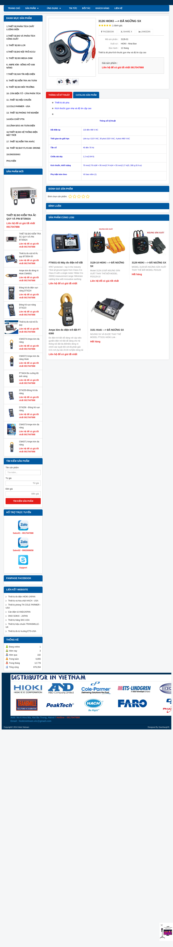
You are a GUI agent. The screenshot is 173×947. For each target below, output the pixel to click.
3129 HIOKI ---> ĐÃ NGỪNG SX (149, 227)
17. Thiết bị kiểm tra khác (20, 141)
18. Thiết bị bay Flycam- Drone (23, 148)
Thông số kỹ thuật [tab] (59, 95)
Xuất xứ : (114, 44)
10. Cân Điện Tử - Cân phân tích (23, 93)
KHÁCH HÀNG (96, 8)
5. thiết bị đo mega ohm (19, 58)
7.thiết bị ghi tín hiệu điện (20, 74)
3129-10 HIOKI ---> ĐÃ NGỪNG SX (107, 229)
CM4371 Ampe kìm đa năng (16, 435)
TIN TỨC (67, 8)
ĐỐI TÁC (80, 8)
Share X (126, 31)
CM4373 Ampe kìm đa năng (16, 424)
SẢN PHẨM (32, 8)
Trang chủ (14, 8)
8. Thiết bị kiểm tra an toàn (21, 80)
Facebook (107, 31)
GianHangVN (163, 681)
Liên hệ (112, 8)
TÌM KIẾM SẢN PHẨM (23, 488)
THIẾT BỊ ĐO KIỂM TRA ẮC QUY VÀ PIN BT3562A (30, 237)
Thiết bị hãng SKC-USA (19, 574)
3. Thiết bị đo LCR (15, 45)
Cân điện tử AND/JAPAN (19, 566)
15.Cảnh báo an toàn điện (20, 126)
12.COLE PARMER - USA (18, 106)
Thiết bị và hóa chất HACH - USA (23, 555)
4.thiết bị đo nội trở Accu (20, 52)
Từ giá (8, 465)
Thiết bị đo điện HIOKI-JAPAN (21, 551)
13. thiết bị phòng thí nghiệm (22, 113)
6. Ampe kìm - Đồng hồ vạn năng (20, 66)
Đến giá (9, 476)
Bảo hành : (114, 48)
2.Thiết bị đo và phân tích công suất (20, 37)
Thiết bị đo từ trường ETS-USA (22, 585)
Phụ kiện (11, 161)
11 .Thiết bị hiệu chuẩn (18, 100)
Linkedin (144, 31)
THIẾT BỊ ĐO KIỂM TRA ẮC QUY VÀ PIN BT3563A (21, 217)
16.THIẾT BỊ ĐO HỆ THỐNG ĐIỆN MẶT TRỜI (22, 133)
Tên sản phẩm (12, 454)
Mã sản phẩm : (112, 39)
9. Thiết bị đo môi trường (20, 87)
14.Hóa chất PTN (15, 119)
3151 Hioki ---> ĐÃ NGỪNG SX (107, 260)
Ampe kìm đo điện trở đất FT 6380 (65, 262)
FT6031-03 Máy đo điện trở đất (66, 227)
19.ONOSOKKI (13, 154)
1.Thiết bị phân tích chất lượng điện (20, 28)
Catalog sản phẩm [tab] (86, 95)
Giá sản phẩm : (110, 63)
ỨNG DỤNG (51, 8)
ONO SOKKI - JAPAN (18, 570)
